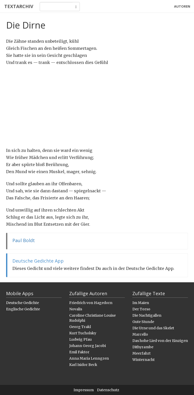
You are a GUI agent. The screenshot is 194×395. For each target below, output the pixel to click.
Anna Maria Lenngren (89, 358)
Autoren (182, 6)
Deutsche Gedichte (22, 302)
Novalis (75, 309)
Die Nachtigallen (146, 315)
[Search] (55, 6)
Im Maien (140, 302)
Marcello (140, 334)
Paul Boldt (23, 240)
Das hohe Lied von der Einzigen (160, 340)
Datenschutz (108, 390)
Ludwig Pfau (80, 339)
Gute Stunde (143, 321)
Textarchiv (18, 6)
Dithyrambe (142, 347)
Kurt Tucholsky (82, 333)
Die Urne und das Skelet (153, 328)
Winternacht (143, 359)
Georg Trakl (80, 326)
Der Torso (141, 309)
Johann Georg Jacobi (87, 345)
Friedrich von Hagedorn (90, 302)
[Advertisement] (97, 106)
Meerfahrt (141, 353)
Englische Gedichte (23, 309)
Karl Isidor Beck (83, 364)
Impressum (84, 390)
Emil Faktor (79, 352)
